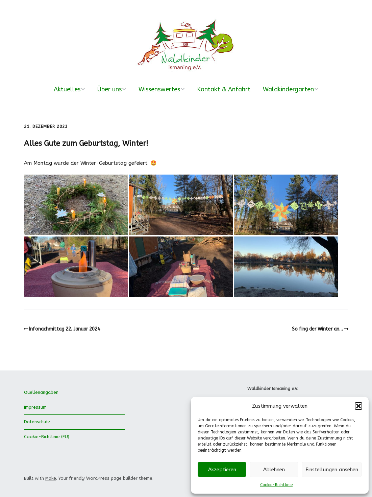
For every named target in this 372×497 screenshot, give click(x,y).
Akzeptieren (222, 470)
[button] (358, 406)
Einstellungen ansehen (331, 470)
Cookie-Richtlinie (276, 484)
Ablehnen (274, 470)
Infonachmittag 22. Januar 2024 (64, 329)
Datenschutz (37, 421)
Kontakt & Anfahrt (223, 89)
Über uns (109, 89)
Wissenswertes (159, 89)
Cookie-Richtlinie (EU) (46, 436)
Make (50, 478)
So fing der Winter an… (317, 329)
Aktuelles (67, 89)
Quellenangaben (41, 392)
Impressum (35, 407)
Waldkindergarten (288, 89)
